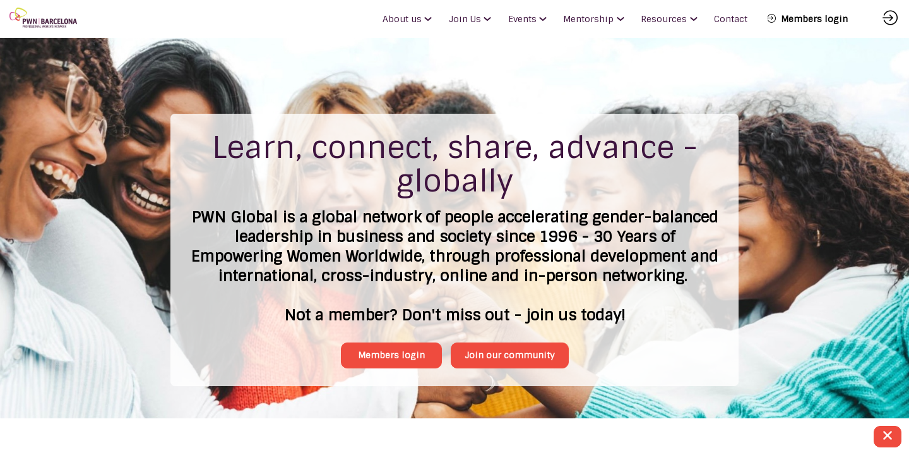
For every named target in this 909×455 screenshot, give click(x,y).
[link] (411, 19)
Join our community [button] (496, 329)
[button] (807, 19)
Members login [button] (406, 329)
